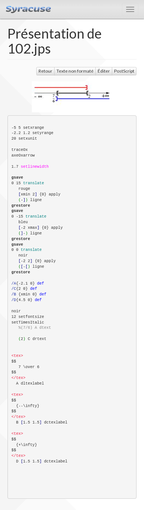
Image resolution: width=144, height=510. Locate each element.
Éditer (104, 71)
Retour (45, 71)
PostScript (124, 71)
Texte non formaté (75, 71)
